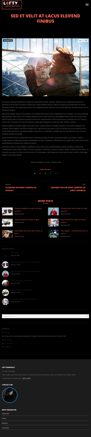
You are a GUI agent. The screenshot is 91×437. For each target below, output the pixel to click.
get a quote (26, 378)
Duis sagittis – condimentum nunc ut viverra (74, 232)
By (48, 162)
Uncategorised (8, 40)
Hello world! (14, 253)
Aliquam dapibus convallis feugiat (27, 219)
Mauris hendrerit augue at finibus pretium (73, 220)
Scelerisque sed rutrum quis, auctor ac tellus (29, 232)
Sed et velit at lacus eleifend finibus (22, 280)
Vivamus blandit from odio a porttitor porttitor (28, 209)
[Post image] (7, 211)
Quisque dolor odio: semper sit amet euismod (74, 209)
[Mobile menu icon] (87, 4)
